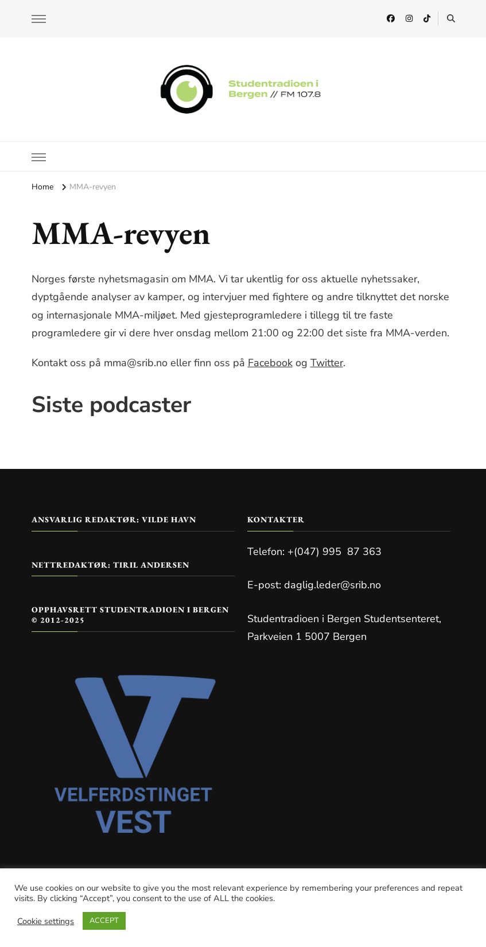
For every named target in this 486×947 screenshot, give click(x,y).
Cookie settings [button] (45, 921)
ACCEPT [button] (104, 920)
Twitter (326, 363)
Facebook (270, 363)
